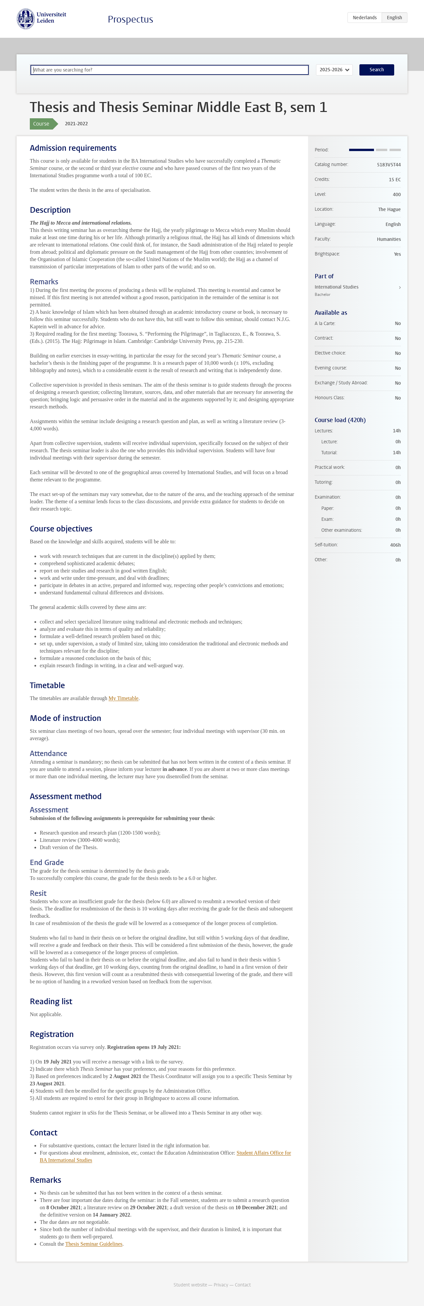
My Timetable (123, 698)
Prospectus (130, 19)
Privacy (221, 1285)
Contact (243, 1285)
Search (377, 70)
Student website (190, 1285)
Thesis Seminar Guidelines (93, 1244)
